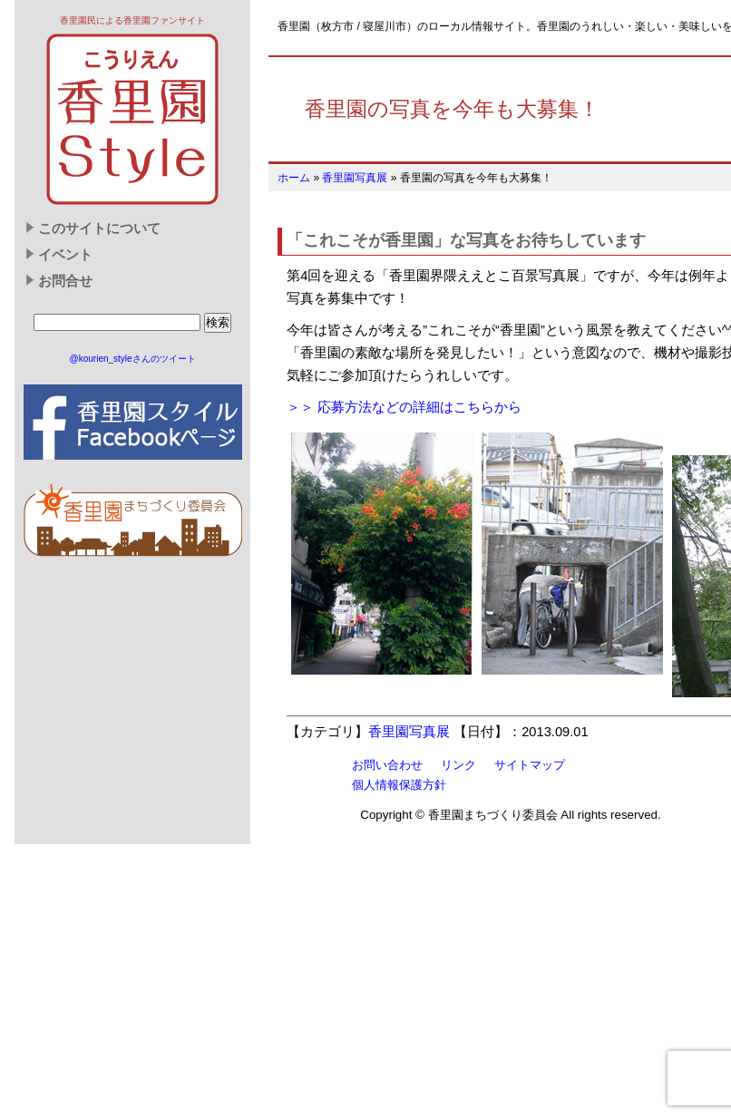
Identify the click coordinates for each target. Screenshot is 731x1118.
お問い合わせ (387, 765)
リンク (458, 765)
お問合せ (65, 281)
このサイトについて (99, 228)
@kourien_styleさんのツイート (133, 359)
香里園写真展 (354, 177)
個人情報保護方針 (399, 785)
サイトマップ (529, 765)
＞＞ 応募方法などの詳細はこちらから (404, 407)
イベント (65, 255)
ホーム (294, 177)
